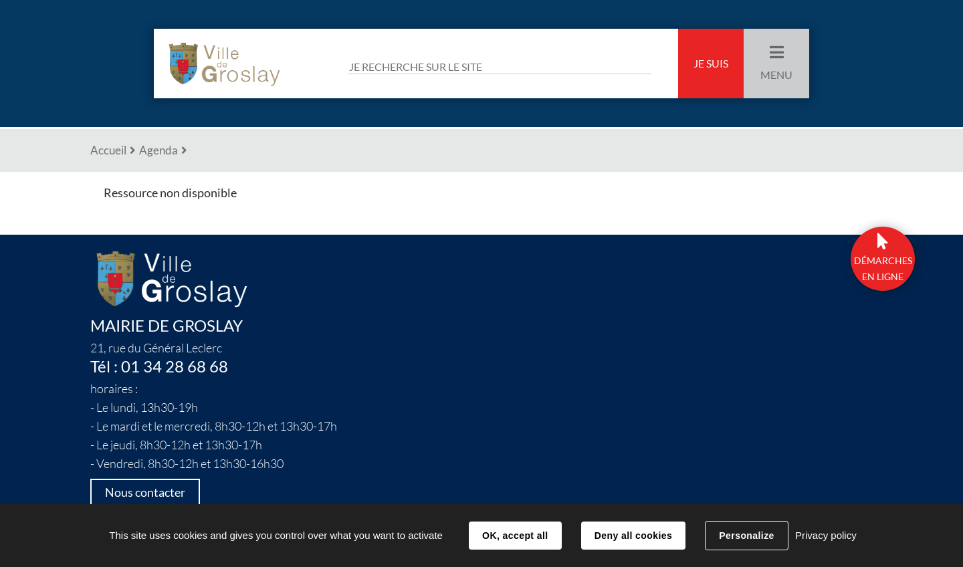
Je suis (710, 64)
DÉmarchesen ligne (883, 268)
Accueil (108, 150)
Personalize (746, 535)
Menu (776, 75)
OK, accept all (515, 535)
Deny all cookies (633, 535)
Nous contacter (145, 492)
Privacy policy (826, 535)
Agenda (158, 150)
